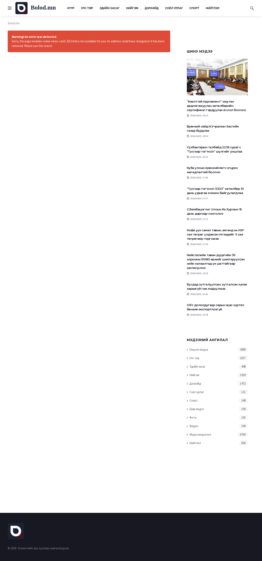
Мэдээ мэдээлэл (200, 434)
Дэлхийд (152, 8)
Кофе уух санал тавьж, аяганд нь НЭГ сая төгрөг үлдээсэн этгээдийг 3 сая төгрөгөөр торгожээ (215, 234)
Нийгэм (132, 8)
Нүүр (70, 8)
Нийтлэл (212, 8)
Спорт (194, 8)
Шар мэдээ (196, 409)
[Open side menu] (9, 8)
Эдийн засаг (109, 8)
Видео (193, 426)
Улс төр (87, 8)
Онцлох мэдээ (198, 349)
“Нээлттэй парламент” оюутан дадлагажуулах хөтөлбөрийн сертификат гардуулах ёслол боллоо (216, 106)
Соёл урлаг (174, 8)
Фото (193, 417)
